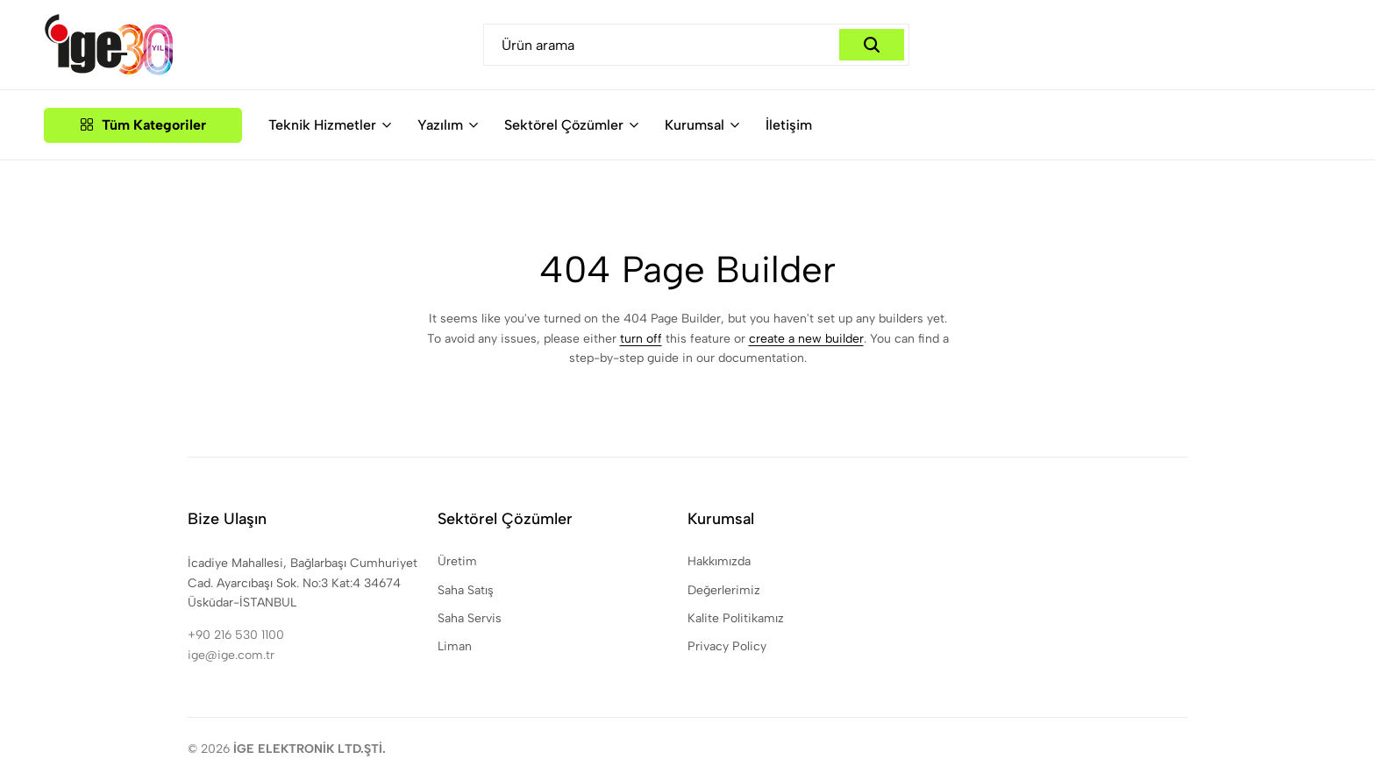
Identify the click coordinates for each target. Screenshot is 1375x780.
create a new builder (806, 338)
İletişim (789, 125)
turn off (641, 338)
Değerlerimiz (724, 590)
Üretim (457, 561)
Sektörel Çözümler (563, 125)
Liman (455, 646)
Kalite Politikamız (736, 618)
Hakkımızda (719, 561)
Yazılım (440, 125)
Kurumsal (694, 125)
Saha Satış (466, 590)
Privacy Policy (727, 646)
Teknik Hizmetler (322, 125)
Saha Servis (470, 618)
